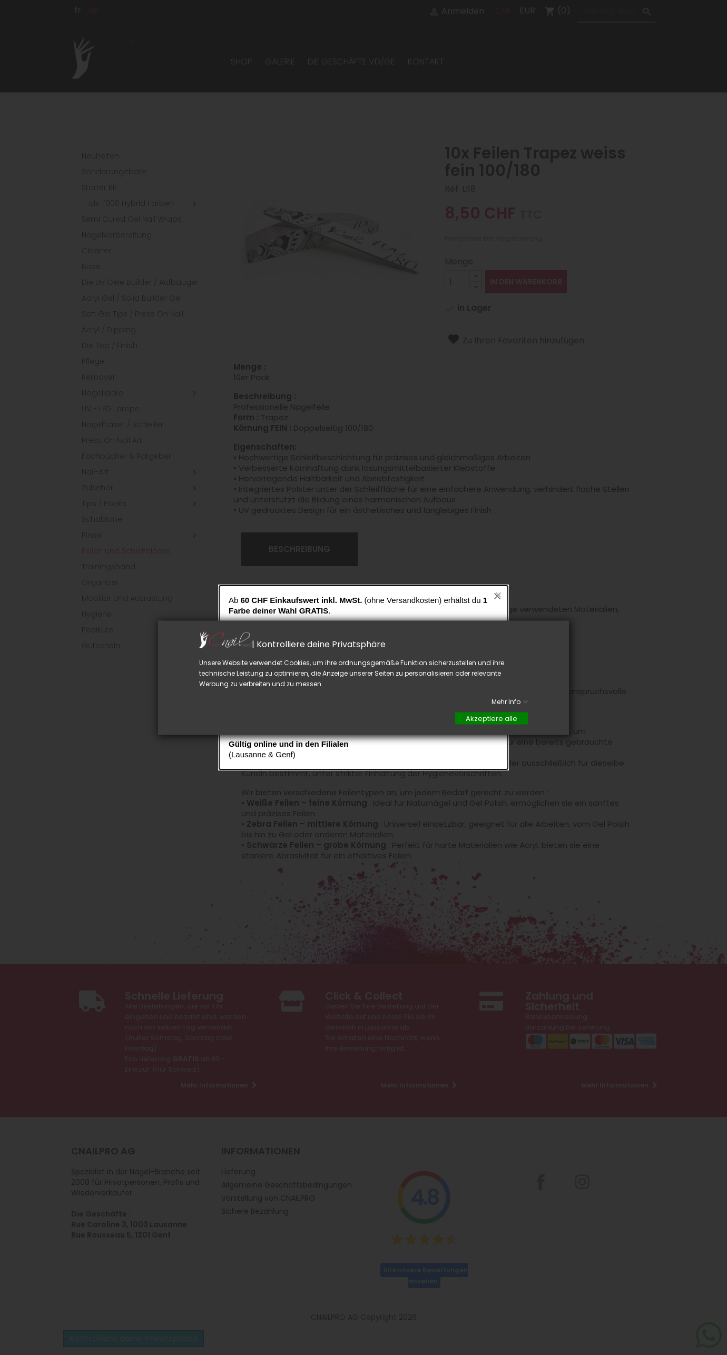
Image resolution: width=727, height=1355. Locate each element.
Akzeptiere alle (491, 718)
